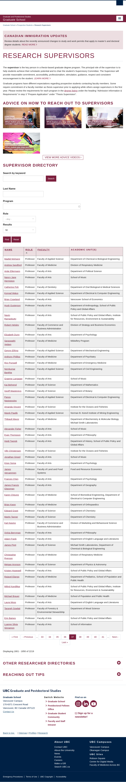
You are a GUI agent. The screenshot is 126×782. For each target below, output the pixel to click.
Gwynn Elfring (11, 350)
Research (43, 733)
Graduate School (9, 25)
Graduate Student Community (57, 715)
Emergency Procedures (13, 777)
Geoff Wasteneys (12, 391)
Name (8, 249)
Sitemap (23, 733)
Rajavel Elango (11, 576)
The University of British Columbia (54, 6)
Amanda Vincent (12, 407)
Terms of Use (31, 777)
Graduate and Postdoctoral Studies (63, 691)
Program (8, 201)
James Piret (10, 545)
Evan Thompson (12, 435)
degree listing (70, 90)
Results (7, 224)
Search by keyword (14, 173)
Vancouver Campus (99, 747)
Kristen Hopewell (12, 570)
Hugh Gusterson (12, 305)
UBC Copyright (46, 777)
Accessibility (61, 777)
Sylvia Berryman (12, 532)
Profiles (32, 733)
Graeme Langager (13, 378)
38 (81, 636)
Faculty (44, 249)
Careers (58, 760)
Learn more (41, 78)
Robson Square (97, 758)
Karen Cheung (11, 495)
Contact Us (8, 711)
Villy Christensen (12, 451)
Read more (29, 44)
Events (57, 757)
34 (51, 636)
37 (73, 636)
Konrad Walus (11, 293)
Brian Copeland (12, 299)
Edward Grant (11, 510)
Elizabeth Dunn (12, 334)
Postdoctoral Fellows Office (58, 707)
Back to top (10, 733)
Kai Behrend (10, 385)
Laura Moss (10, 602)
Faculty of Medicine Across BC (105, 765)
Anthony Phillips (12, 356)
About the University (64, 750)
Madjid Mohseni (12, 259)
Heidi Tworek (10, 441)
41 (104, 636)
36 (66, 636)
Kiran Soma (10, 463)
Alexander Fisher (12, 429)
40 (96, 636)
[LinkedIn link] (85, 703)
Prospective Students (25, 25)
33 (43, 636)
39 (89, 636)
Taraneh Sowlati (12, 608)
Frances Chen (11, 479)
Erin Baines (10, 618)
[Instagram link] (78, 703)
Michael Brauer (11, 596)
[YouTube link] (93, 703)
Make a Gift (60, 763)
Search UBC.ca (62, 766)
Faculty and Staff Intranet (56, 723)
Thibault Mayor (11, 419)
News (57, 753)
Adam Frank (10, 539)
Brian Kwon (10, 504)
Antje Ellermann (12, 271)
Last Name (9, 188)
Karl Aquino (10, 523)
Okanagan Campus (99, 750)
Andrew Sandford (13, 265)
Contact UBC (60, 747)
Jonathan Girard (12, 457)
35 (58, 636)
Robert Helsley (11, 325)
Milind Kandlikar (12, 586)
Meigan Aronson (12, 564)
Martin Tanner (11, 517)
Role (5, 213)
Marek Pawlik (11, 413)
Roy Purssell (10, 363)
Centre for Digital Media (101, 761)
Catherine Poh (11, 287)
